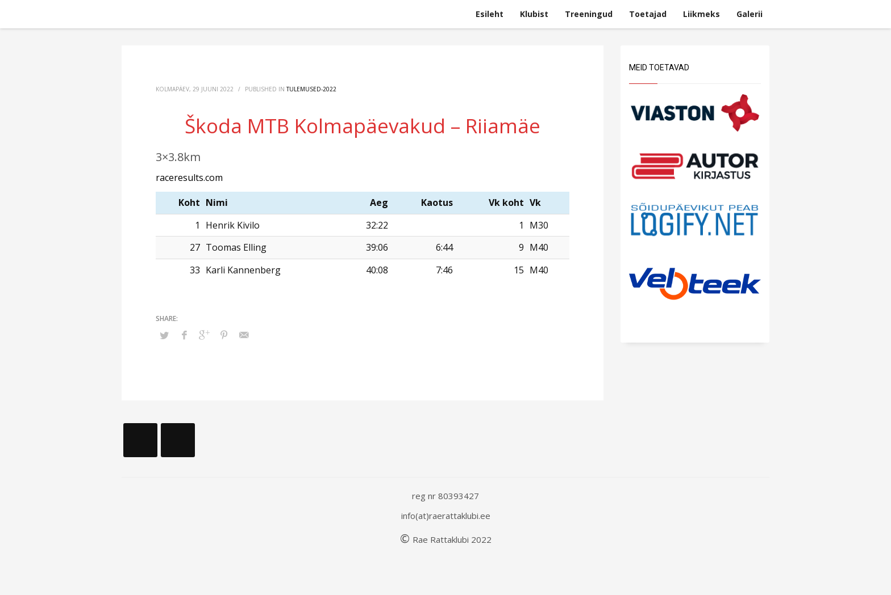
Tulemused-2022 (311, 89)
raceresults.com (189, 177)
